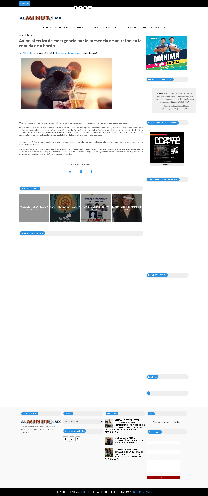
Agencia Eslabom (142, 492)
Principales (29, 35)
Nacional (133, 27)
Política (47, 27)
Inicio (34, 27)
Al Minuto (27, 53)
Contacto (178, 422)
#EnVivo (159, 93)
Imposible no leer (113, 27)
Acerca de (170, 27)
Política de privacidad (162, 422)
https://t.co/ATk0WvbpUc (180, 102)
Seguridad (61, 27)
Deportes (93, 27)
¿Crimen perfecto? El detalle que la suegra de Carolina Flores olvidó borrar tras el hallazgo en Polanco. (124, 454)
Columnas (77, 27)
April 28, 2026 (183, 109)
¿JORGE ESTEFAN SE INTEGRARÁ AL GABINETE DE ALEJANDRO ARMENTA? (128, 440)
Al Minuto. (84, 492)
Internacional (151, 27)
